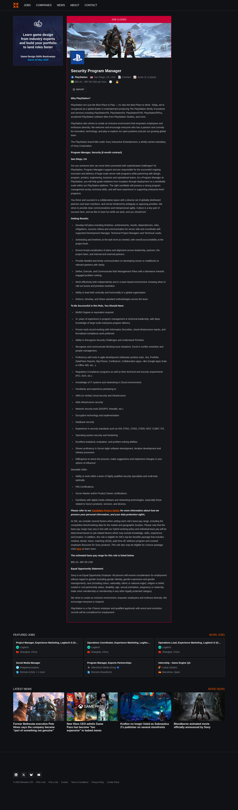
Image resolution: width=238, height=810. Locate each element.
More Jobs (217, 634)
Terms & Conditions (79, 782)
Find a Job (40, 782)
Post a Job (53, 782)
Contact (91, 5)
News (61, 5)
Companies (44, 5)
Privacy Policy (98, 782)
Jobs (27, 5)
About (74, 5)
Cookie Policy (113, 782)
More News (216, 689)
